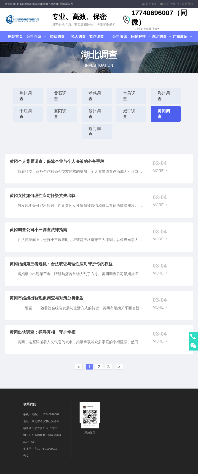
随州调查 (96, 105)
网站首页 (15, 36)
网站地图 (118, 469)
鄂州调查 (166, 93)
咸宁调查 (131, 105)
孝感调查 (96, 93)
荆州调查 (27, 93)
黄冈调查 (166, 105)
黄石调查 (62, 93)
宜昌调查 (131, 93)
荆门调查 (96, 118)
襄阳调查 (62, 105)
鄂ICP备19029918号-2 (99, 469)
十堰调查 (27, 105)
